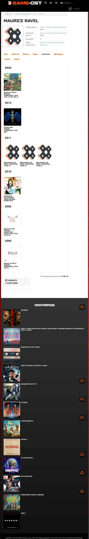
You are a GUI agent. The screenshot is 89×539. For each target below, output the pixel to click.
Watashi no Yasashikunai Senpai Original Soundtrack (9, 201)
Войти (76, 9)
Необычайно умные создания (32, 481)
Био (6, 54)
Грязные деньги (27, 407)
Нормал (24, 426)
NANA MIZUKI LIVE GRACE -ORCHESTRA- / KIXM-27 (10, 166)
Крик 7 (23, 499)
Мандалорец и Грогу (29, 370)
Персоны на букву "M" (23, 14)
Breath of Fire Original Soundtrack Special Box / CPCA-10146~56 (9, 235)
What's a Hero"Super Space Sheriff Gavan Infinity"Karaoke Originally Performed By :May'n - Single (52, 315)
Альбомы (45, 54)
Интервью (8, 59)
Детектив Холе (26, 462)
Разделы (67, 3)
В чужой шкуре (27, 444)
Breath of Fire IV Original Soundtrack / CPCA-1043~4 (10, 269)
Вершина (24, 296)
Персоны (8, 14)
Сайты (29, 59)
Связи (19, 59)
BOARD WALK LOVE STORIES (30, 333)
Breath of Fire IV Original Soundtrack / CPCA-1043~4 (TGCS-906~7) (10, 95)
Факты (26, 54)
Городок (24, 389)
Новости (15, 54)
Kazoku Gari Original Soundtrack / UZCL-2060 (9, 131)
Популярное (45, 291)
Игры (35, 54)
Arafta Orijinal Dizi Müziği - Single (34, 352)
